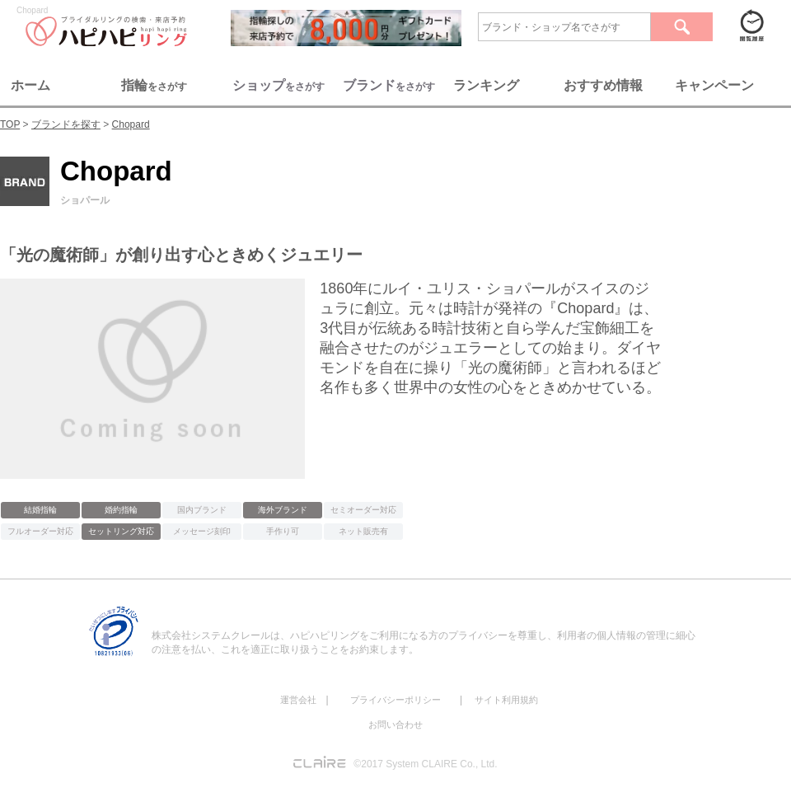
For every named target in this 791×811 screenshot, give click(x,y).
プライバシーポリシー (395, 700)
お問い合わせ (395, 724)
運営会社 (298, 700)
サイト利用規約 (506, 700)
